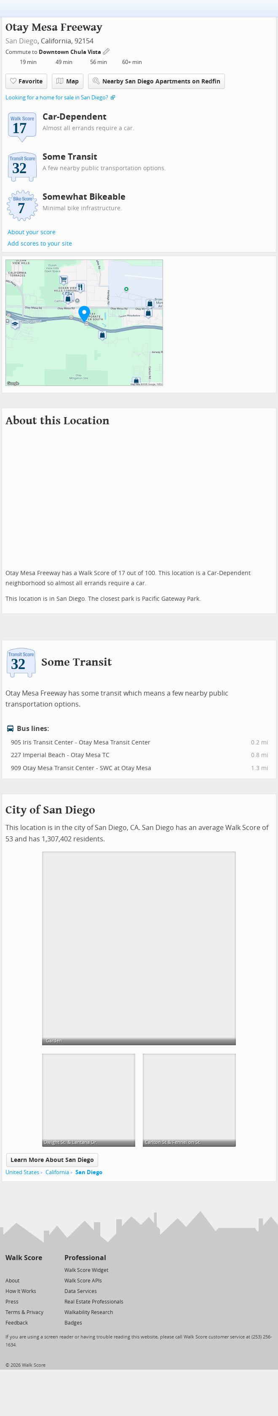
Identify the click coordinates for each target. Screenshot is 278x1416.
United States (22, 1172)
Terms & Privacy (24, 1312)
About (12, 1281)
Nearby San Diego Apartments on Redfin (156, 81)
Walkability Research (88, 1312)
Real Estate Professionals (93, 1302)
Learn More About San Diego (52, 1160)
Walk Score (23, 1258)
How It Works (20, 1291)
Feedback (16, 1323)
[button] (84, 314)
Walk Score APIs (83, 1281)
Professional (85, 1258)
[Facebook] (23, 1269)
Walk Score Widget (86, 1270)
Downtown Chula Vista (70, 52)
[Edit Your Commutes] (106, 51)
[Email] (36, 1269)
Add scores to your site (40, 243)
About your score (32, 232)
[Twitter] (10, 1269)
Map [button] (67, 81)
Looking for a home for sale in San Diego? (56, 97)
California (57, 1172)
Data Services (80, 1291)
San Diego (21, 41)
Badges (73, 1323)
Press (12, 1302)
